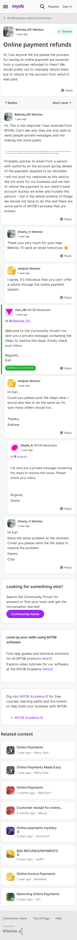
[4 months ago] (26, 813)
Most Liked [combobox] (62, 103)
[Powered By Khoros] (38, 930)
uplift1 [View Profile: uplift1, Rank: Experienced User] (40, 859)
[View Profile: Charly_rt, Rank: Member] (11, 234)
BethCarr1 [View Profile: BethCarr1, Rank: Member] (44, 793)
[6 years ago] (25, 859)
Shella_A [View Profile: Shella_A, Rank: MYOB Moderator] (27, 445)
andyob (22, 456)
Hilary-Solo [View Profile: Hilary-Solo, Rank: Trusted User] (41, 752)
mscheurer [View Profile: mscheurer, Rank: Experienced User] (43, 836)
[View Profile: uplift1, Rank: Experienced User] (10, 854)
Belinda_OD (21, 321)
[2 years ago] (24, 836)
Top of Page (41, 918)
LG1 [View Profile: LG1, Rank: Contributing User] (38, 899)
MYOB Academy (32, 696)
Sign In (67, 6)
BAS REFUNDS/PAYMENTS (37, 851)
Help (59, 918)
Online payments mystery (37, 828)
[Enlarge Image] (38, 152)
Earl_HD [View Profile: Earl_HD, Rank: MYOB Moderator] (20, 310)
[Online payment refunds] (20, 119)
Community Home (15, 918)
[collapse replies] (38, 111)
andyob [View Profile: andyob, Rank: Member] (23, 268)
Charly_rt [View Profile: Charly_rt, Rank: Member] (24, 231)
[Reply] (67, 90)
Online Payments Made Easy (39, 767)
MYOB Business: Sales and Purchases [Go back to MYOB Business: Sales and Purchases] (27, 18)
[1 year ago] (24, 752)
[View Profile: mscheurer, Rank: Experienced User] (10, 831)
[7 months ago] (26, 793)
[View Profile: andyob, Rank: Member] (11, 270)
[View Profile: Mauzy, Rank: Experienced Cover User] (10, 811)
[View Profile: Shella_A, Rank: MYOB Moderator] (14, 448)
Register (53, 6)
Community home (25, 614)
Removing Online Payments (38, 894)
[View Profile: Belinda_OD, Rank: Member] (8, 32)
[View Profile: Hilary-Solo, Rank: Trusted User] (10, 750)
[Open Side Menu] (5, 6)
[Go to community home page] (18, 6)
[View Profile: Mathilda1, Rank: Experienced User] (10, 877)
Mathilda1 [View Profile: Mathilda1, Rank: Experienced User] (40, 879)
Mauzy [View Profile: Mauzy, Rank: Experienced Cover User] (42, 813)
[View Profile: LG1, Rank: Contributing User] (10, 897)
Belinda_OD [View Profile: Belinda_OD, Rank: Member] (24, 29)
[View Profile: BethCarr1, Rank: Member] (10, 790)
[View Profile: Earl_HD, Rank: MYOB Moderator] (9, 312)
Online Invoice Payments (36, 874)
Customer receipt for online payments (38, 808)
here (45, 658)
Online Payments (30, 747)
